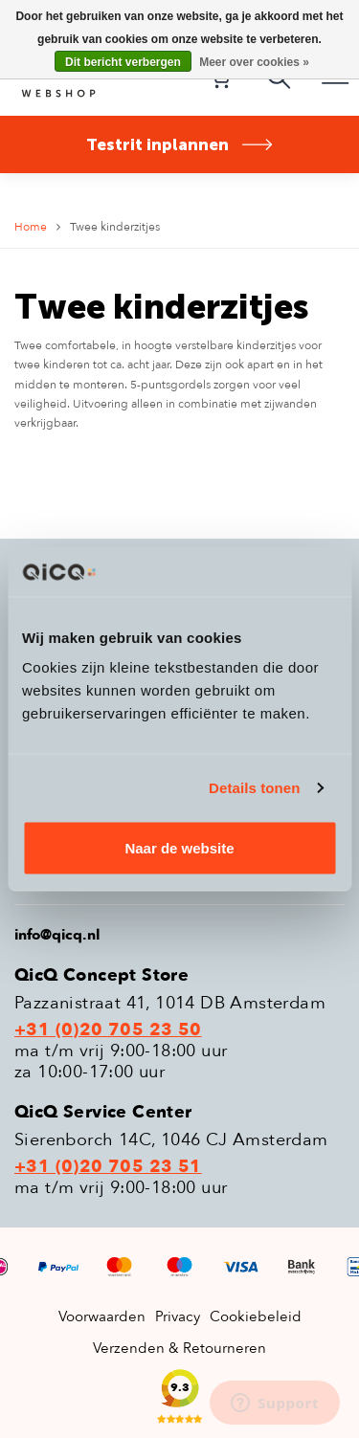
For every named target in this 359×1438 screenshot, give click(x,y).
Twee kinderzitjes (115, 226)
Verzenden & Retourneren (179, 1348)
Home (30, 226)
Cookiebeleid (256, 1316)
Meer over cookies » (254, 62)
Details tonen (254, 787)
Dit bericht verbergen (123, 62)
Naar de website (179, 848)
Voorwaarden (102, 1316)
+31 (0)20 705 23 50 (108, 1030)
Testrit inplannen (180, 144)
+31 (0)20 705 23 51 (108, 1167)
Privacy (177, 1316)
